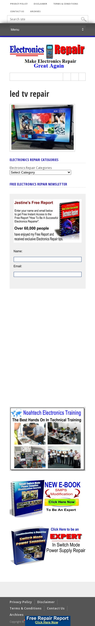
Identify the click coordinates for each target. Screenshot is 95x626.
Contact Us (17, 11)
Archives (35, 11)
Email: (18, 266)
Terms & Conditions (65, 3)
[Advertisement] (47, 351)
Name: (18, 251)
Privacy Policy (19, 3)
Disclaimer (40, 3)
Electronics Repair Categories (31, 168)
